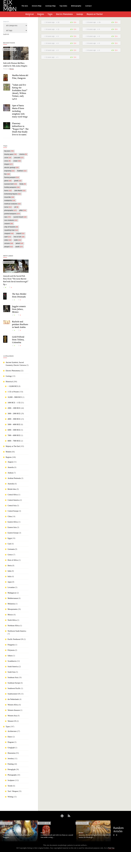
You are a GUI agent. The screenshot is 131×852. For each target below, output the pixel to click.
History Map (36, 6)
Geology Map (50, 6)
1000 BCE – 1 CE (14, 403)
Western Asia (12, 716)
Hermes (12, 69)
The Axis (25, 6)
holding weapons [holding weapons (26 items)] (12, 187)
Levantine (11, 587)
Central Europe (13, 511)
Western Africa (13, 705)
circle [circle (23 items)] (7, 158)
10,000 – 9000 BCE (15, 397)
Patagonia (11, 645)
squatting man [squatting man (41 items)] (11, 230)
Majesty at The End (95, 14)
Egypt (10, 538)
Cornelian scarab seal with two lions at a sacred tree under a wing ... (57, 836)
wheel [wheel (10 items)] (19, 243)
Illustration (11, 753)
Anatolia (11, 467)
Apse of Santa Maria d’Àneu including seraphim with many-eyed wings (20, 111)
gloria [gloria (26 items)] (7, 181)
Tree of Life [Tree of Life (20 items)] (19, 237)
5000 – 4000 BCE (14, 424)
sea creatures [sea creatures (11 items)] (10, 220)
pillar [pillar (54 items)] (22, 210)
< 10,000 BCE (8, 262)
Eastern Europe (13, 533)
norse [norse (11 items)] (8, 207)
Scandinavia (12, 661)
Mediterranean (13, 598)
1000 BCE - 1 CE (9, 49)
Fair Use (111, 848)
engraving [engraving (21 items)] (9, 171)
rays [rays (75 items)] (7, 217)
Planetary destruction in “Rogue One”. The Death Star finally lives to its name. (20, 129)
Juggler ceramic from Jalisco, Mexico (19, 309)
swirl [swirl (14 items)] (7, 237)
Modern (8, 452)
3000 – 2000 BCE (14, 414)
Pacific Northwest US (15, 639)
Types (50, 14)
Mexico (10, 615)
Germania (11, 549)
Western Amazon (14, 710)
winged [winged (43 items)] (8, 247)
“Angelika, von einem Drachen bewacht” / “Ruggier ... (17, 836)
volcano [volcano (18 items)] (8, 243)
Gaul (9, 544)
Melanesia (11, 604)
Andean (10, 473)
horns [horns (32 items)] (8, 191)
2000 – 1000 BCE (14, 408)
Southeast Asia (13, 677)
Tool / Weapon (13, 791)
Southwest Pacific (14, 688)
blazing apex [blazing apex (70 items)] (10, 154)
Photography (12, 775)
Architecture (12, 731)
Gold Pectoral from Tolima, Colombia (18, 340)
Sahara (10, 656)
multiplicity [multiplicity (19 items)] (9, 200)
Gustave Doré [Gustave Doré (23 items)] (10, 184)
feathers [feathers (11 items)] (21, 171)
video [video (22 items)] (7, 240)
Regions (40, 14)
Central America (13, 500)
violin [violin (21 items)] (17, 240)
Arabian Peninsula (14, 478)
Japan (10, 582)
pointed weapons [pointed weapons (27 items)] (12, 214)
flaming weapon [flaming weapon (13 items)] (11, 177)
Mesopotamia (12, 609)
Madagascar (12, 593)
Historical (29, 14)
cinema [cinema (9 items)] (23, 154)
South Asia (11, 672)
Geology (79, 14)
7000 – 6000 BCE (14, 435)
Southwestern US (14, 694)
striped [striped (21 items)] (20, 233)
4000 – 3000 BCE (14, 419)
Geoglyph (11, 748)
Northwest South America (17, 631)
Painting (11, 764)
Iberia (10, 566)
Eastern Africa (13, 522)
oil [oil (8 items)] (16, 207)
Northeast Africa (13, 626)
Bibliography (76, 6)
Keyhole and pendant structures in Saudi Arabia (20, 324)
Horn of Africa (13, 560)
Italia (9, 576)
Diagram (11, 742)
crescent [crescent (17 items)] (18, 158)
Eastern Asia (12, 527)
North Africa (12, 620)
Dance (10, 737)
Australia (11, 484)
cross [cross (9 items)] (7, 161)
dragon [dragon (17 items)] (8, 164)
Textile (10, 786)
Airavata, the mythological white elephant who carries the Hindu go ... (95, 836)
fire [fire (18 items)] (7, 174)
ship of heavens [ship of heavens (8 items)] (11, 227)
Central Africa (13, 495)
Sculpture (11, 780)
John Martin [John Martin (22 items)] (19, 191)
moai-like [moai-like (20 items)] (9, 197)
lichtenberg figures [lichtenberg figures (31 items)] (12, 194)
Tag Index (63, 6)
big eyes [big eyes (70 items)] (9, 151)
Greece (10, 555)
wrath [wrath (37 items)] (19, 247)
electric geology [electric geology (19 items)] (11, 167)
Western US (12, 721)
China (10, 516)
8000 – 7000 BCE (14, 441)
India (9, 571)
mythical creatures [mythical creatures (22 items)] (12, 204)
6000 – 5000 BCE (14, 430)
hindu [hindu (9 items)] (23, 184)
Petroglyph (11, 769)
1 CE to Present (13, 392)
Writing (10, 797)
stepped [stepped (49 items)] (8, 233)
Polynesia (11, 650)
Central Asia (12, 506)
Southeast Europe (14, 683)
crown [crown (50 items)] (17, 161)
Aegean (10, 462)
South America (13, 667)
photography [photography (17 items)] (10, 210)
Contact (88, 6)
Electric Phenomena (64, 14)
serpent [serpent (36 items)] (8, 224)
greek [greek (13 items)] (17, 181)
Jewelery (11, 759)
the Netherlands (13, 699)
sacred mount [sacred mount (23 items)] (19, 217)
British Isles (12, 489)
